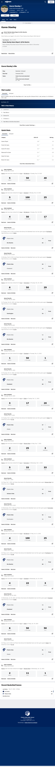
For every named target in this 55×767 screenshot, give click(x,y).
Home (3, 19)
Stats (11, 19)
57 (42, 425)
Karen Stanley (15, 6)
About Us (23, 742)
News (15, 19)
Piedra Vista (8, 238)
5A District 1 (6, 118)
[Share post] (52, 53)
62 (42, 243)
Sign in (51, 2)
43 (42, 309)
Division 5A (6, 115)
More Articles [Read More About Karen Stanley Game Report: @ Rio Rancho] (11, 53)
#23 (13, 12)
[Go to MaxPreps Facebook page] (38, 739)
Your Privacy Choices (27, 749)
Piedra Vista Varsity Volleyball (22, 79)
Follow (14, 15)
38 (42, 238)
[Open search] (45, 2)
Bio (7, 19)
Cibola (25, 398)
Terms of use (22, 747)
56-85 (14, 599)
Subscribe (23, 745)
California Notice (31, 747)
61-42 (12, 644)
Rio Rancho (26, 173)
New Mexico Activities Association (11, 121)
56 (42, 268)
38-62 (14, 233)
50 (42, 380)
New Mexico (6, 112)
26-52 (12, 484)
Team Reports (6, 40)
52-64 (14, 329)
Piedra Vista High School (27, 714)
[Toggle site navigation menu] (2, 2)
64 (42, 264)
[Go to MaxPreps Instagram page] (27, 739)
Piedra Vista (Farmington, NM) (16, 8)
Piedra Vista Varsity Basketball (23, 76)
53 (42, 313)
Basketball (4, 93)
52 (42, 335)
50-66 (14, 374)
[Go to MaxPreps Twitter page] (33, 739)
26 (42, 489)
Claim (5, 15)
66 (42, 384)
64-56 (14, 258)
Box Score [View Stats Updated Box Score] (3, 183)
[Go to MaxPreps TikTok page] (17, 739)
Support (27, 751)
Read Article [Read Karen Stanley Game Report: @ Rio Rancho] (4, 53)
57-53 (12, 419)
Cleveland (26, 192)
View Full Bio (27, 85)
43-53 (14, 303)
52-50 (14, 509)
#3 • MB (24, 12)
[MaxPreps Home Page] (23, 23)
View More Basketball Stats (27, 163)
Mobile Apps (30, 742)
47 (42, 560)
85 (42, 609)
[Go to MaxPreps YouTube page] (22, 739)
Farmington (26, 283)
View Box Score (6, 696)
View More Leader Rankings (27, 125)
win (21, 192)
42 (42, 654)
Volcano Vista (27, 443)
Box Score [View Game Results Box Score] (13, 248)
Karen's (3, 173)
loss (21, 173)
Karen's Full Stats (11, 183)
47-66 (12, 554)
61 (42, 650)
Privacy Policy (31, 745)
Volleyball (11, 93)
